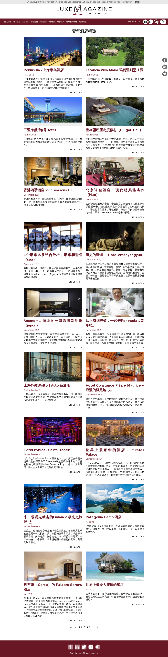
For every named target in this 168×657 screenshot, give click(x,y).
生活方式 (25, 22)
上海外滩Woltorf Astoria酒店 (47, 385)
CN (156, 22)
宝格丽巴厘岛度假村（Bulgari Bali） (114, 130)
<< (71, 627)
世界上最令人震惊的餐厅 (105, 585)
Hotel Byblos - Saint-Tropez (47, 450)
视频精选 (82, 22)
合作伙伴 (60, 22)
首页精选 (7, 22)
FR (145, 22)
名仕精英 (52, 22)
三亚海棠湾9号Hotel (40, 130)
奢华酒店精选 (71, 22)
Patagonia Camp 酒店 (103, 517)
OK (137, 2)
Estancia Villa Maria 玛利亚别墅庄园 (114, 70)
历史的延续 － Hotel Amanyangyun (114, 255)
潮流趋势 (34, 22)
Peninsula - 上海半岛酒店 (44, 70)
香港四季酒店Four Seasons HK (48, 190)
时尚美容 (43, 22)
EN (150, 22)
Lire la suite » (75, 92)
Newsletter (134, 22)
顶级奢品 (16, 22)
